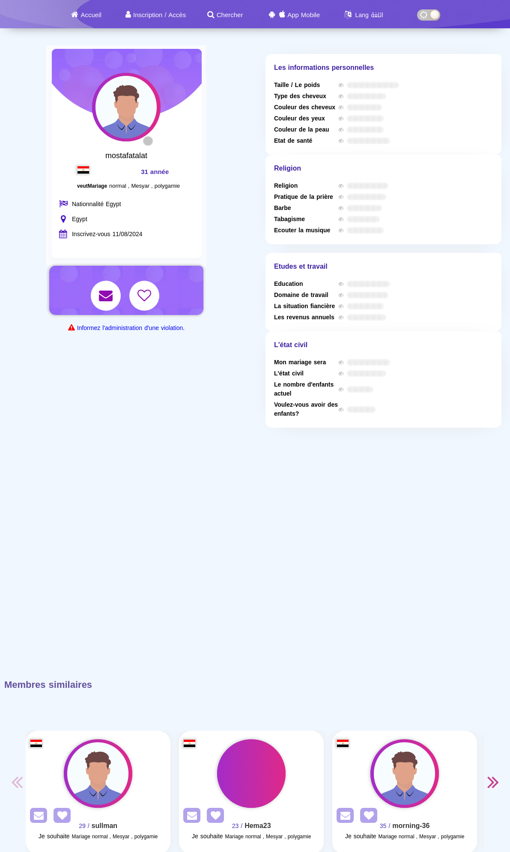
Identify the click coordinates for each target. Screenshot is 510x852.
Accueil (91, 15)
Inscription (147, 15)
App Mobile (303, 15)
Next (492, 781)
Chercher (230, 15)
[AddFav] (60, 817)
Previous (17, 781)
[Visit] (98, 773)
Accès (177, 15)
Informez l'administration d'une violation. (131, 328)
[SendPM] (36, 817)
